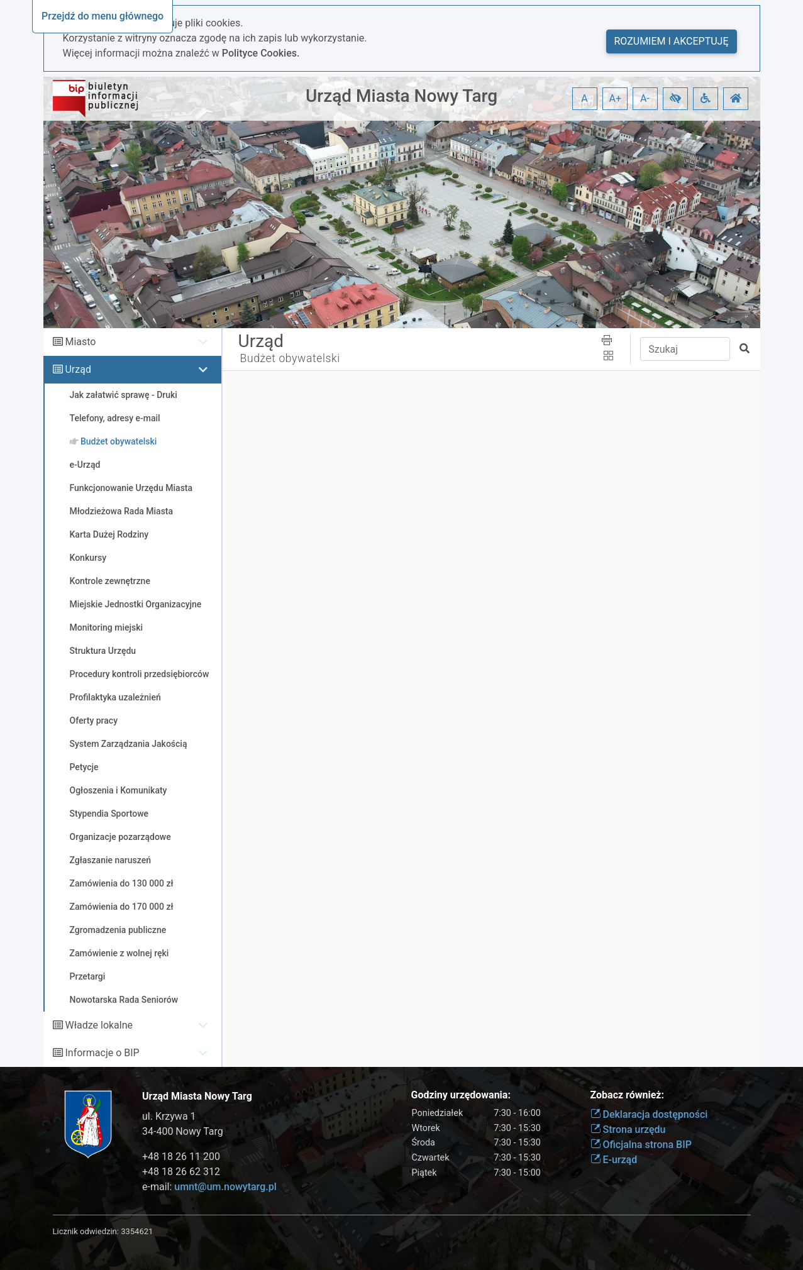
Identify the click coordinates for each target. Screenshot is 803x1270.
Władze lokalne (99, 1025)
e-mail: (209, 1187)
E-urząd (614, 1160)
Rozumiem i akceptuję (671, 41)
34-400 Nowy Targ (182, 1131)
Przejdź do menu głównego (102, 16)
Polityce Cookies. (261, 53)
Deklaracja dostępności (649, 1114)
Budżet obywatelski (290, 358)
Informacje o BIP (102, 1053)
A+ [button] (615, 98)
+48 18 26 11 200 (181, 1156)
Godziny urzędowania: (461, 1095)
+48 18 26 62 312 (181, 1172)
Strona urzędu (628, 1129)
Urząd (78, 369)
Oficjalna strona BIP (641, 1145)
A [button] (584, 98)
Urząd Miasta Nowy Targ (401, 96)
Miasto (80, 342)
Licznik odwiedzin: (86, 1231)
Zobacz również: (627, 1095)
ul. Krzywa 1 (169, 1116)
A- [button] (645, 98)
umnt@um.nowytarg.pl (225, 1187)
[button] (675, 98)
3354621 (137, 1231)
